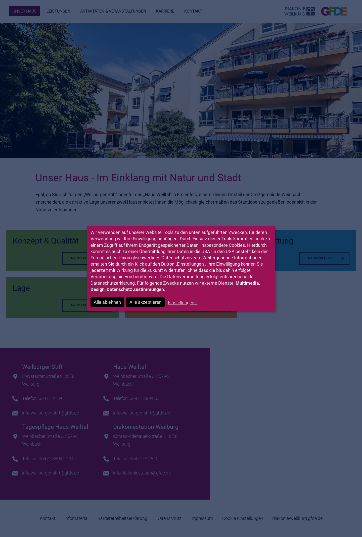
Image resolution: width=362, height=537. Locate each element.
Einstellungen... (182, 302)
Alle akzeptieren (145, 302)
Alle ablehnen (107, 302)
